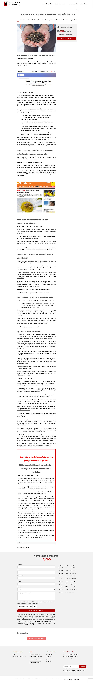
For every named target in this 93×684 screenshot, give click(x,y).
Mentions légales (50, 678)
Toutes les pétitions (48, 4)
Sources (21, 543)
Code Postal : (20, 575)
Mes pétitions (84, 4)
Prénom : (19, 564)
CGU (43, 678)
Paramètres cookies (35, 662)
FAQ (57, 678)
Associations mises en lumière (20, 656)
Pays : (18, 587)
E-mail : (19, 581)
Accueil (16, 678)
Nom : (19, 570)
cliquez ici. (78, 671)
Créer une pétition (73, 4)
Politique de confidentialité (27, 678)
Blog (56, 4)
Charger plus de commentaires (36, 638)
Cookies (37, 678)
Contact (14, 658)
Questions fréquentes (35, 654)
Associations (63, 4)
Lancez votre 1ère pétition (36, 659)
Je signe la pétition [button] (66, 38)
